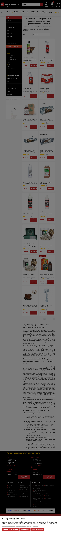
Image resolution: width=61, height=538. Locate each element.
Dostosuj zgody (25, 529)
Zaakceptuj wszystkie (37, 529)
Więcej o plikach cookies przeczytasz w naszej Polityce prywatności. (20, 526)
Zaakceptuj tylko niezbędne (10, 529)
